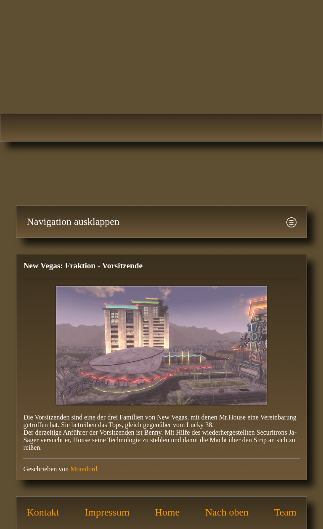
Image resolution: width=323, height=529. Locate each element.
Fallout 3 (161, 127)
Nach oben (227, 512)
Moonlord (83, 469)
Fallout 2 (100, 127)
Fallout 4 (284, 127)
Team (285, 512)
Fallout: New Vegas (223, 127)
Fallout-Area (161, 53)
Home (167, 512)
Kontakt (42, 512)
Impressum (107, 512)
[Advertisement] (153, 169)
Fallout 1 (38, 127)
